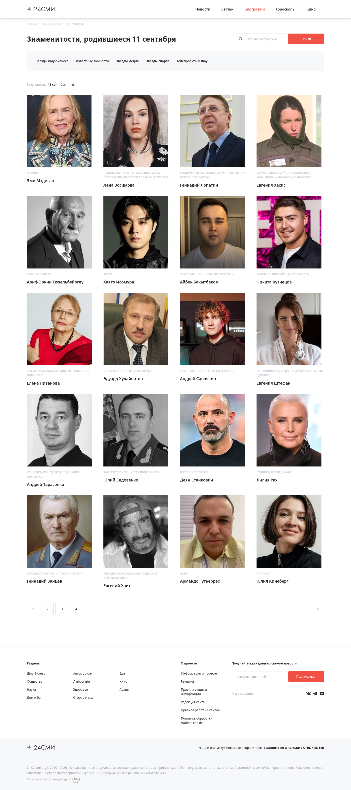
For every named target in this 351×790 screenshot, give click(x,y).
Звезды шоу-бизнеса (52, 61)
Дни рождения (52, 24)
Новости (202, 9)
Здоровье (80, 689)
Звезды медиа (127, 61)
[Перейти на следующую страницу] (318, 609)
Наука (31, 689)
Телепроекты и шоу (192, 61)
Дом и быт (35, 697)
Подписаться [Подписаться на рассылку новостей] (306, 676)
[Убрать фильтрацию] (73, 84)
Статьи (227, 9)
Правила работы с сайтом (200, 710)
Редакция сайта (193, 702)
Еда (122, 673)
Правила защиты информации (194, 691)
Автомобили (82, 673)
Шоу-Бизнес (36, 673)
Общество (34, 681)
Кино (311, 9)
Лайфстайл (81, 681)
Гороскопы (285, 9)
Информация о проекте (199, 673)
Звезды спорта (157, 61)
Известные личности (92, 61)
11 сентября (75, 24)
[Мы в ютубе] (322, 693)
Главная (32, 24)
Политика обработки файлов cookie (196, 720)
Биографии (255, 9)
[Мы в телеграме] (315, 693)
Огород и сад (83, 697)
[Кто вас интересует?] (262, 39)
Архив (124, 689)
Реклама (187, 681)
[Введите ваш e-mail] (260, 676)
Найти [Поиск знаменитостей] (306, 39)
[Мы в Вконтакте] (308, 693)
